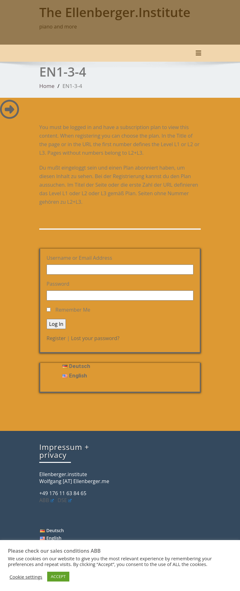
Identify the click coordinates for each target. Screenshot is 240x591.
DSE (65, 500)
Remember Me (72, 309)
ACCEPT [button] (58, 576)
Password (58, 283)
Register (56, 338)
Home (46, 86)
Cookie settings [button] (25, 577)
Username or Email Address (79, 257)
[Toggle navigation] (198, 53)
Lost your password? (95, 338)
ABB (46, 500)
